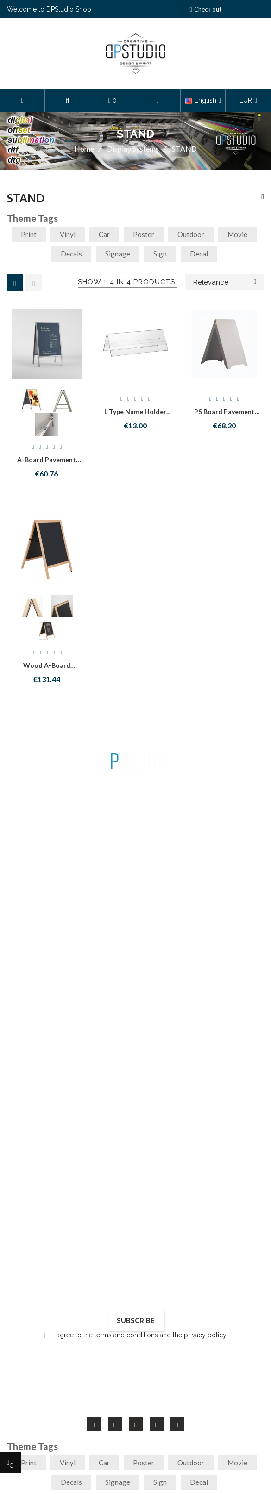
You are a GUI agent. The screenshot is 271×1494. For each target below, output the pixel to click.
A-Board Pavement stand (46, 464)
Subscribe (136, 1320)
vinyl (68, 234)
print (29, 234)
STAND (25, 198)
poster (143, 234)
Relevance (224, 281)
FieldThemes (132, 1406)
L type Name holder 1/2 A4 (135, 416)
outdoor (190, 234)
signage (117, 254)
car (104, 234)
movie (237, 234)
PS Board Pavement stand (224, 416)
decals (71, 254)
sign (160, 254)
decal (199, 254)
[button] (67, 100)
